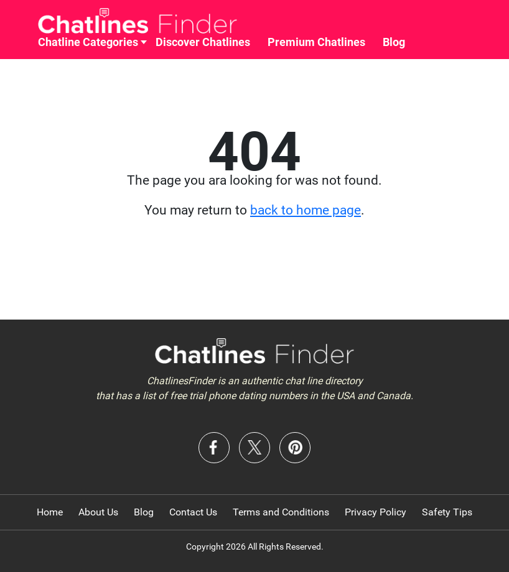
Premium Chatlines (316, 41)
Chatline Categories (88, 41)
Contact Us (193, 512)
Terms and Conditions (281, 512)
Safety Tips (447, 512)
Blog (394, 41)
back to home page (305, 210)
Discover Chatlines (203, 41)
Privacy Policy (375, 512)
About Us (98, 512)
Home (50, 512)
